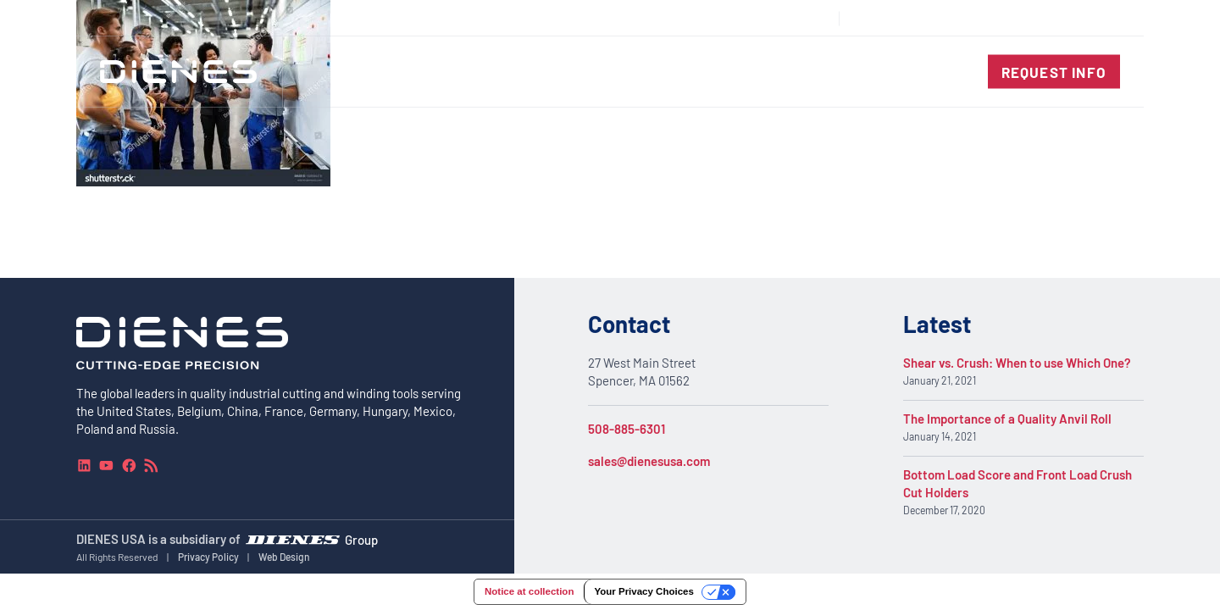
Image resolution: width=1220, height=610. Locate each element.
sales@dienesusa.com (649, 461)
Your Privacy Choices (643, 591)
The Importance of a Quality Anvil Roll (1007, 419)
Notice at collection (529, 591)
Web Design (284, 557)
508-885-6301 (626, 428)
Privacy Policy (208, 557)
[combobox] (1081, 18)
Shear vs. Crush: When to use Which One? (1017, 363)
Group (361, 538)
